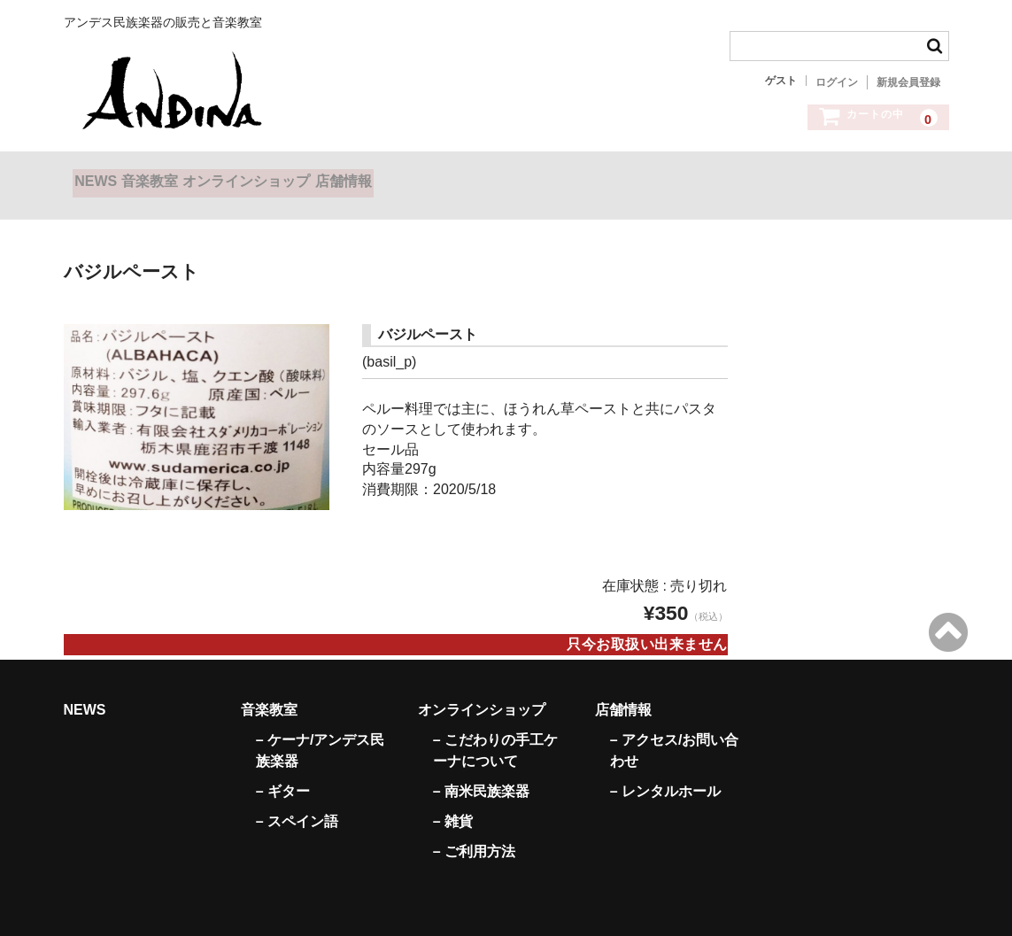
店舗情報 (459, 175)
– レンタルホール (665, 768)
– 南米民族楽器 (481, 768)
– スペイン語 (297, 798)
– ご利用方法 (474, 828)
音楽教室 (194, 175)
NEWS (104, 175)
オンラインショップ (327, 175)
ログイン (836, 82)
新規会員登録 (908, 82)
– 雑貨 (453, 798)
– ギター (283, 768)
